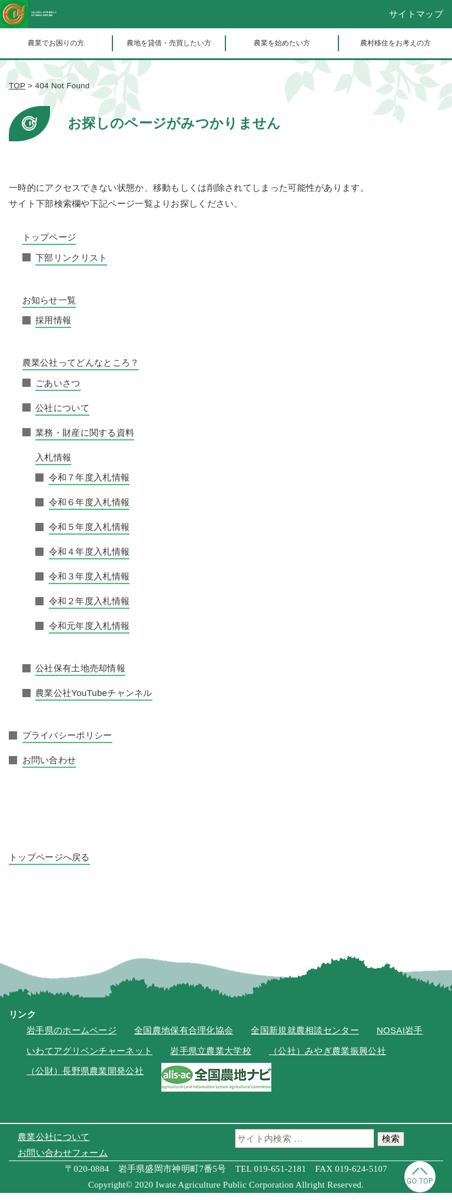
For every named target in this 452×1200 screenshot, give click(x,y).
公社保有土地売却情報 (80, 675)
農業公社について (53, 1144)
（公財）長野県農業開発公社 (85, 1078)
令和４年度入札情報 (89, 558)
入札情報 (53, 464)
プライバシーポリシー (67, 742)
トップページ (49, 244)
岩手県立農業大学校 (210, 1058)
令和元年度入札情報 (89, 633)
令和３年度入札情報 (89, 583)
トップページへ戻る (49, 864)
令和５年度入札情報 (89, 534)
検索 (391, 1146)
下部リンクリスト (71, 265)
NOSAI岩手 (400, 1037)
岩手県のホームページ (71, 1037)
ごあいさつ (58, 390)
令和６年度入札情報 (89, 509)
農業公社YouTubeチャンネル (93, 700)
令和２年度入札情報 (89, 608)
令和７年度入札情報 (89, 484)
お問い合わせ (49, 767)
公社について (62, 415)
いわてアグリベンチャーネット (89, 1058)
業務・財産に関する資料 (84, 440)
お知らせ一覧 (49, 307)
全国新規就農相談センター (305, 1037)
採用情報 (53, 327)
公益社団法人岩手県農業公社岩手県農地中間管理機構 (96, 17)
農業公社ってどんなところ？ (80, 369)
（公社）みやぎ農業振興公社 (327, 1058)
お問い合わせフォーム (63, 1160)
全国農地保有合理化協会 (183, 1037)
